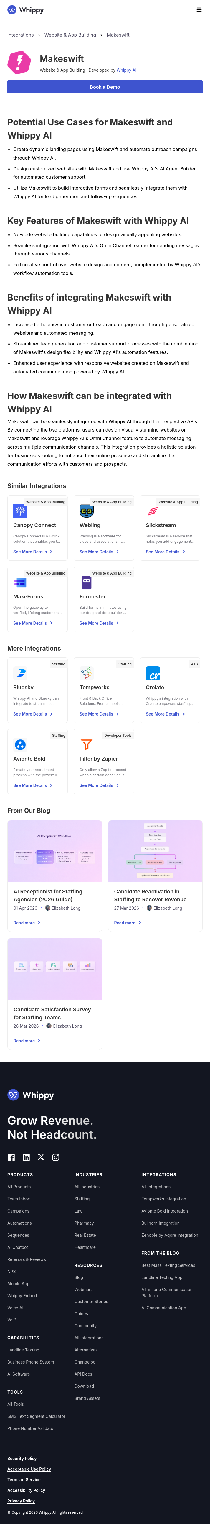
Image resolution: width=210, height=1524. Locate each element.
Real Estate (85, 1235)
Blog (79, 1277)
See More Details (33, 552)
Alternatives (86, 1349)
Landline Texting (23, 1349)
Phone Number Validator (31, 1428)
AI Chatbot (17, 1247)
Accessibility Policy (26, 1490)
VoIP (11, 1319)
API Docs (83, 1374)
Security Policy (22, 1458)
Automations (19, 1223)
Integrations (20, 35)
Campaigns (18, 1210)
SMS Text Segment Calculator (36, 1416)
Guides (81, 1313)
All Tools (15, 1404)
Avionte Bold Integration (164, 1210)
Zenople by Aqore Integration (169, 1235)
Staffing (82, 1198)
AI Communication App (163, 1307)
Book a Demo (105, 87)
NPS (11, 1271)
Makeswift (118, 35)
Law (78, 1210)
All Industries (87, 1186)
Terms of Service (24, 1479)
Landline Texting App (161, 1277)
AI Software (18, 1374)
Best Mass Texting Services (168, 1265)
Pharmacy (84, 1223)
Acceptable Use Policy (29, 1468)
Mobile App (18, 1283)
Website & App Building (70, 35)
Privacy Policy (21, 1500)
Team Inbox (18, 1198)
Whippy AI (127, 70)
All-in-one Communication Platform (166, 1292)
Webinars (84, 1289)
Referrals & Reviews (26, 1259)
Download (84, 1386)
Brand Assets (87, 1398)
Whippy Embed (22, 1295)
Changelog (85, 1361)
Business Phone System (30, 1361)
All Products (19, 1186)
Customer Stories (91, 1301)
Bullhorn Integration (160, 1223)
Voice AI (15, 1307)
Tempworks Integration (163, 1198)
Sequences (18, 1235)
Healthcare (85, 1247)
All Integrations (89, 1337)
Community (86, 1325)
